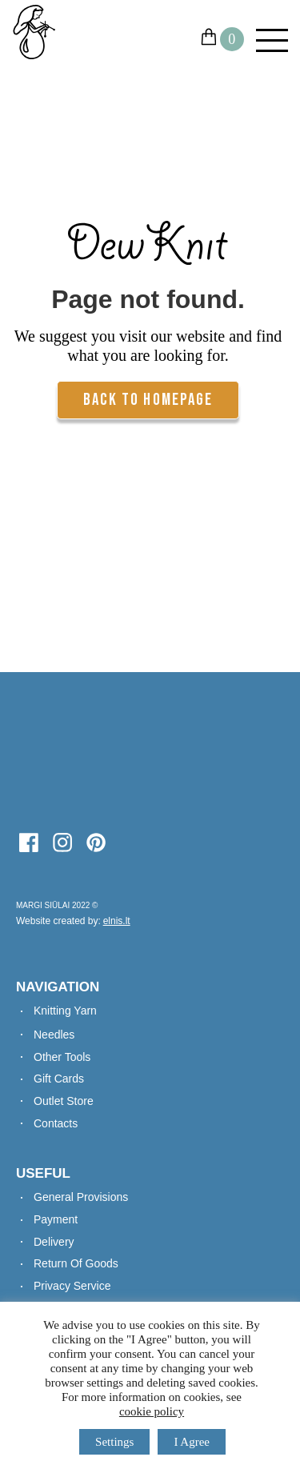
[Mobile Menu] (266, 40)
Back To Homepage (148, 400)
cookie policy (151, 1411)
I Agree (192, 1441)
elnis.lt (116, 921)
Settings (114, 1441)
